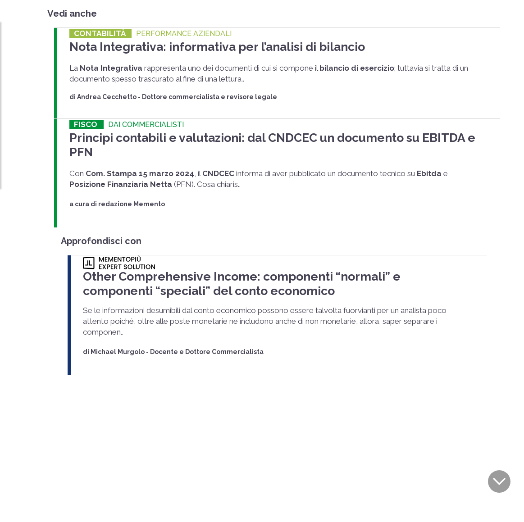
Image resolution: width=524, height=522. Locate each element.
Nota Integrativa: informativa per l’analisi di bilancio (187, 45)
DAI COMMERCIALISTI (146, 122)
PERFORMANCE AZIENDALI (184, 33)
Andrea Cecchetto (107, 94)
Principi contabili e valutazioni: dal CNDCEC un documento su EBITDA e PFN (242, 133)
